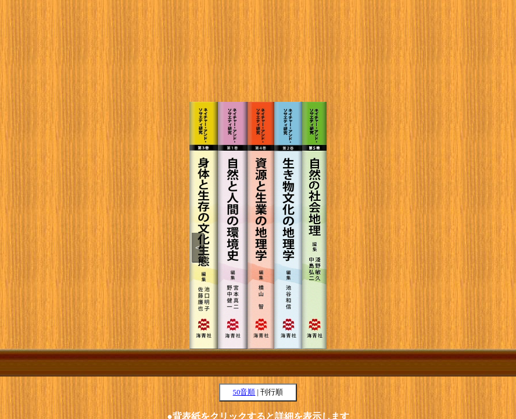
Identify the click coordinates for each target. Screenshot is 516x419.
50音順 (244, 392)
